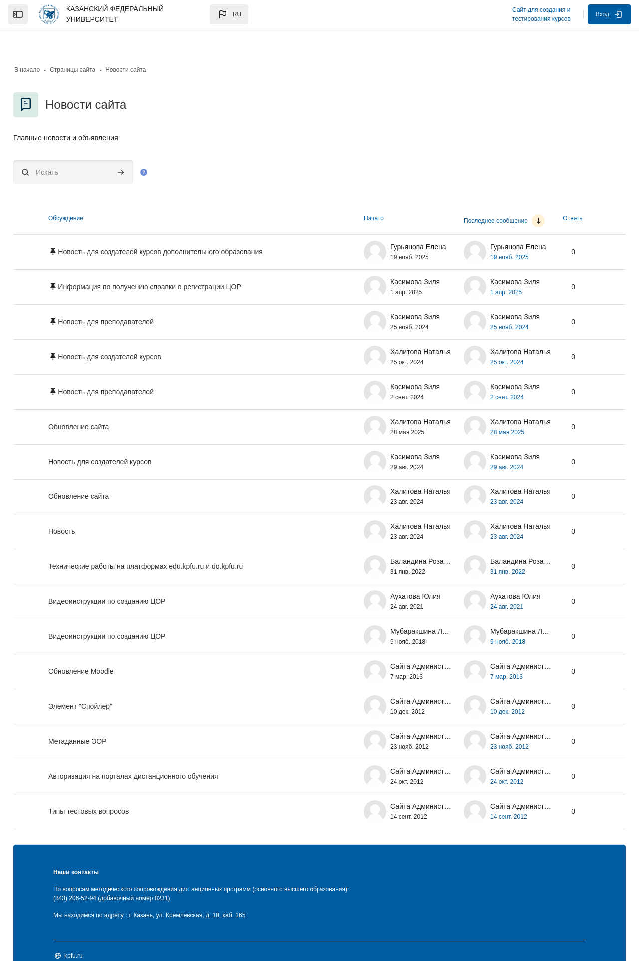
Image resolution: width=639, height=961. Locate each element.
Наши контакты (102, 847)
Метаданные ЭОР (104, 717)
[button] (229, 14)
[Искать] (100, 147)
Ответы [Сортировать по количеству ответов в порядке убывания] (546, 193)
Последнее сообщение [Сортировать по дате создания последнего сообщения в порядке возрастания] (469, 196)
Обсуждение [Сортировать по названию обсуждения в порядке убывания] (92, 193)
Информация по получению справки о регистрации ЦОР (176, 262)
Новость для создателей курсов (135, 332)
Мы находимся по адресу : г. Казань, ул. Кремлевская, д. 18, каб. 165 (176, 890)
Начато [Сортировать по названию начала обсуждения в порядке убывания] (347, 193)
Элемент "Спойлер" (107, 682)
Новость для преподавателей (132, 297)
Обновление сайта (105, 402)
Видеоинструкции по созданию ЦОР (133, 577)
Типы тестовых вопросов (115, 787)
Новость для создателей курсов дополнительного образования (186, 227)
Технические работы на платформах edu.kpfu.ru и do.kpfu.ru (172, 542)
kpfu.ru (100, 930)
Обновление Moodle (107, 647)
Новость (88, 507)
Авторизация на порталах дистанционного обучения (160, 752)
